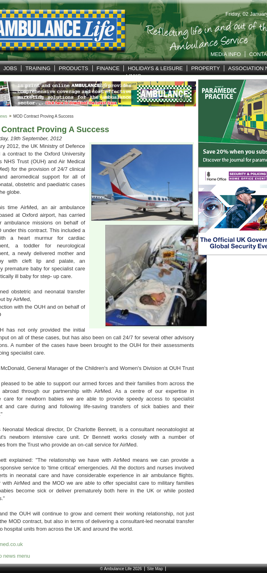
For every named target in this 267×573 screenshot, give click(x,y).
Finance (107, 68)
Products (73, 68)
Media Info (226, 54)
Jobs (10, 68)
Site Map (155, 569)
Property (205, 68)
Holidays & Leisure (155, 68)
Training (37, 68)
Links (133, 76)
